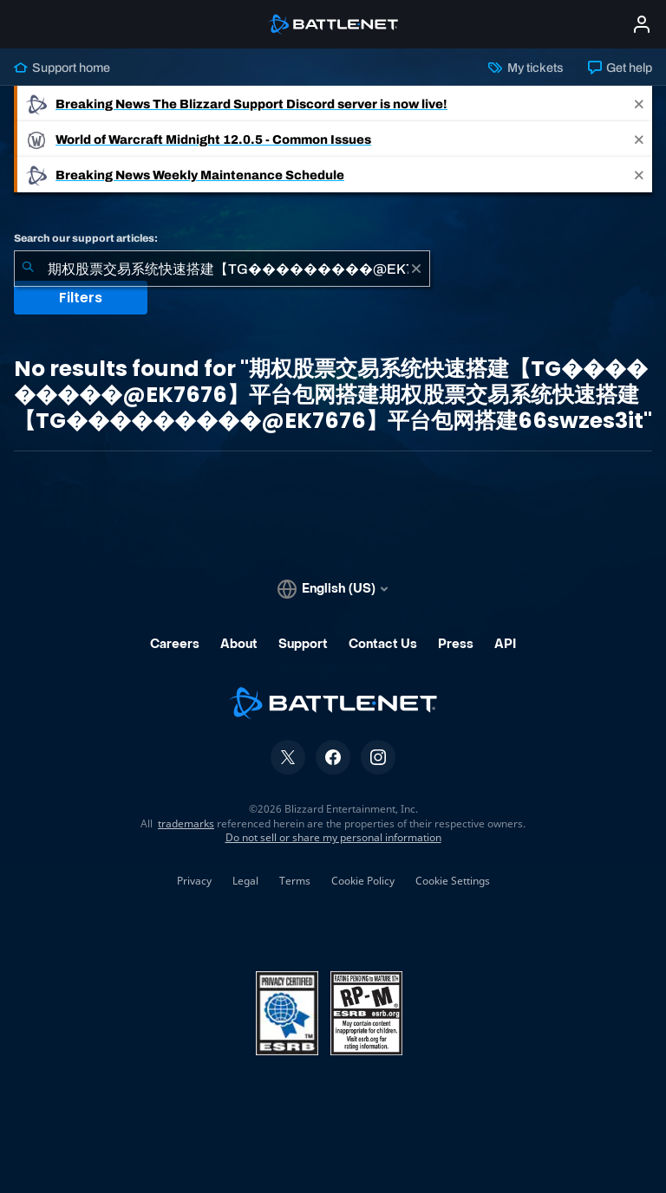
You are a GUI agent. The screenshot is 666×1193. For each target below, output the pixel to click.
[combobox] (222, 268)
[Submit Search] (28, 268)
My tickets (525, 68)
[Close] (639, 103)
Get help (620, 68)
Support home (62, 68)
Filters (80, 298)
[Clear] (416, 268)
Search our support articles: (86, 238)
